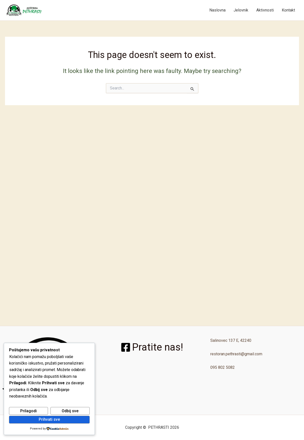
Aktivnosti (265, 10)
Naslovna (217, 10)
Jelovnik (241, 10)
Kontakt (288, 10)
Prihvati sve (49, 419)
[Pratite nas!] (152, 347)
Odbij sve (70, 411)
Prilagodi (28, 411)
